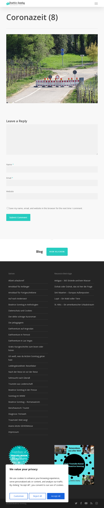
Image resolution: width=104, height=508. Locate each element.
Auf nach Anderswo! (17, 298)
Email (9, 178)
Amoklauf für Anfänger (18, 286)
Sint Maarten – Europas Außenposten (71, 292)
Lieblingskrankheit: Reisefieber (22, 365)
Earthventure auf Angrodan (20, 328)
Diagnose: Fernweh (17, 414)
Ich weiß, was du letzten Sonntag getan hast (26, 358)
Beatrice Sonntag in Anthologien (23, 304)
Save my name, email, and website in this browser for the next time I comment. (45, 208)
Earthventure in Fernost (19, 334)
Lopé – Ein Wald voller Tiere (67, 298)
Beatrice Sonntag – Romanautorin (24, 402)
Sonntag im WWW (16, 396)
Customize (19, 496)
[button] (96, 3)
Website (10, 191)
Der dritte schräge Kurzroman (22, 316)
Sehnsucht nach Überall (19, 377)
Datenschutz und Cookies (20, 310)
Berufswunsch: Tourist (18, 408)
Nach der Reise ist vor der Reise (23, 371)
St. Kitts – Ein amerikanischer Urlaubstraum (74, 304)
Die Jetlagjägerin (16, 322)
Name (10, 164)
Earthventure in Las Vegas (20, 340)
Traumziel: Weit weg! (17, 420)
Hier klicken (57, 251)
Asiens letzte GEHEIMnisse (20, 426)
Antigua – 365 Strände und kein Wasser (72, 280)
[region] (37, 483)
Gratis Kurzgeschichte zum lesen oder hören (25, 348)
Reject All (37, 496)
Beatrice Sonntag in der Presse (22, 390)
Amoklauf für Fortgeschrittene (22, 292)
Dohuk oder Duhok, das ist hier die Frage (73, 286)
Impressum (13, 432)
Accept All (55, 496)
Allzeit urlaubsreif (16, 280)
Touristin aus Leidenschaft (20, 384)
